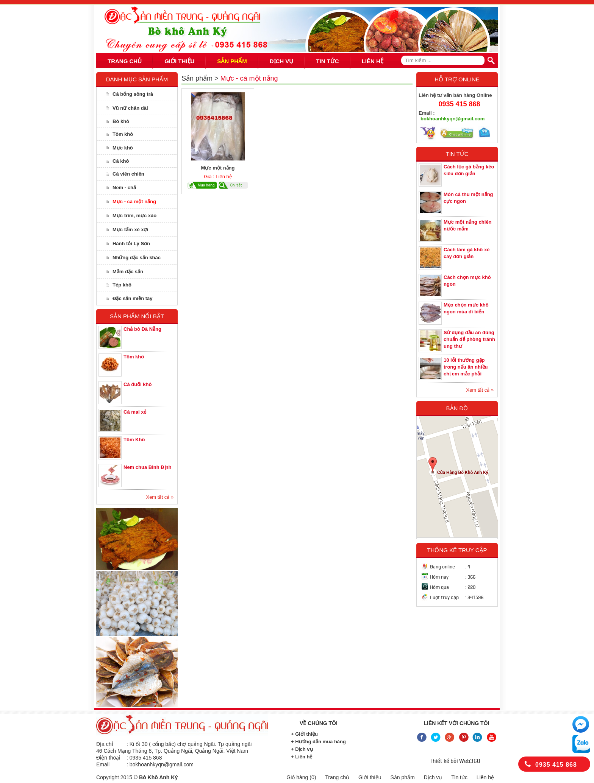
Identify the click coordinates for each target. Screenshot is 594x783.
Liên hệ (485, 777)
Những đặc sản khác (137, 257)
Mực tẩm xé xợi (130, 229)
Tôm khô (123, 134)
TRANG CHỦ (125, 61)
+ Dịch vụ (302, 749)
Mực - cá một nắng (134, 201)
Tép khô (122, 285)
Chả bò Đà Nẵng (142, 329)
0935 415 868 (459, 104)
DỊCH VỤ (282, 61)
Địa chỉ (104, 744)
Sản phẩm (197, 78)
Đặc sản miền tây (133, 298)
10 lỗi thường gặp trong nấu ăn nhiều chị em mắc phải (466, 367)
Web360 (469, 761)
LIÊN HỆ (372, 61)
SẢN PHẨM (232, 61)
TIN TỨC (327, 61)
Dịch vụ (433, 777)
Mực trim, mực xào (134, 215)
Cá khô (121, 161)
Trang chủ (337, 777)
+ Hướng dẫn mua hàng (318, 741)
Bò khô (121, 121)
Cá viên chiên (128, 174)
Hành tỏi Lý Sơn (131, 243)
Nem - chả (124, 187)
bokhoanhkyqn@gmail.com (452, 118)
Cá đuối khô (137, 384)
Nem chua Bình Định (147, 467)
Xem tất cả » (160, 497)
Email (102, 764)
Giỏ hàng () (301, 777)
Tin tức (459, 777)
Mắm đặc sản (128, 271)
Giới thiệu (369, 777)
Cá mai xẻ (134, 412)
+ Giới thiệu (304, 734)
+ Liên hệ (301, 757)
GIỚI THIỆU (179, 61)
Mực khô (123, 148)
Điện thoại (108, 758)
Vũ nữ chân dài (130, 108)
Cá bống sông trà (133, 94)
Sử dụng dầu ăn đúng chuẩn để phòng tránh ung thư (469, 339)
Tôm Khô (134, 439)
